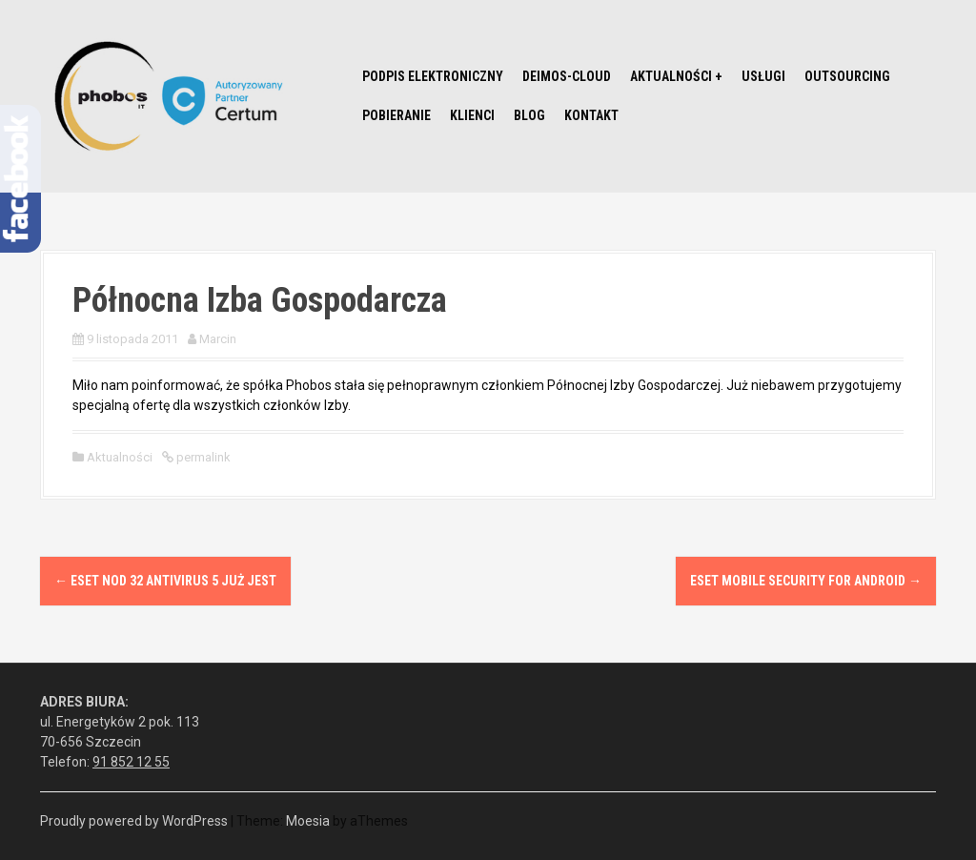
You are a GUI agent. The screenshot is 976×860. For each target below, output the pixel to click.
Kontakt (591, 115)
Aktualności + (676, 76)
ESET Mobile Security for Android (806, 580)
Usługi (763, 76)
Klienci (472, 115)
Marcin (217, 339)
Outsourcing (847, 76)
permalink (202, 457)
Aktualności (119, 457)
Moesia (308, 821)
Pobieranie (396, 115)
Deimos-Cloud (566, 76)
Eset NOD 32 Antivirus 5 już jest (165, 580)
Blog (529, 115)
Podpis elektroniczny (432, 76)
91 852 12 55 (131, 761)
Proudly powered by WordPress (134, 821)
